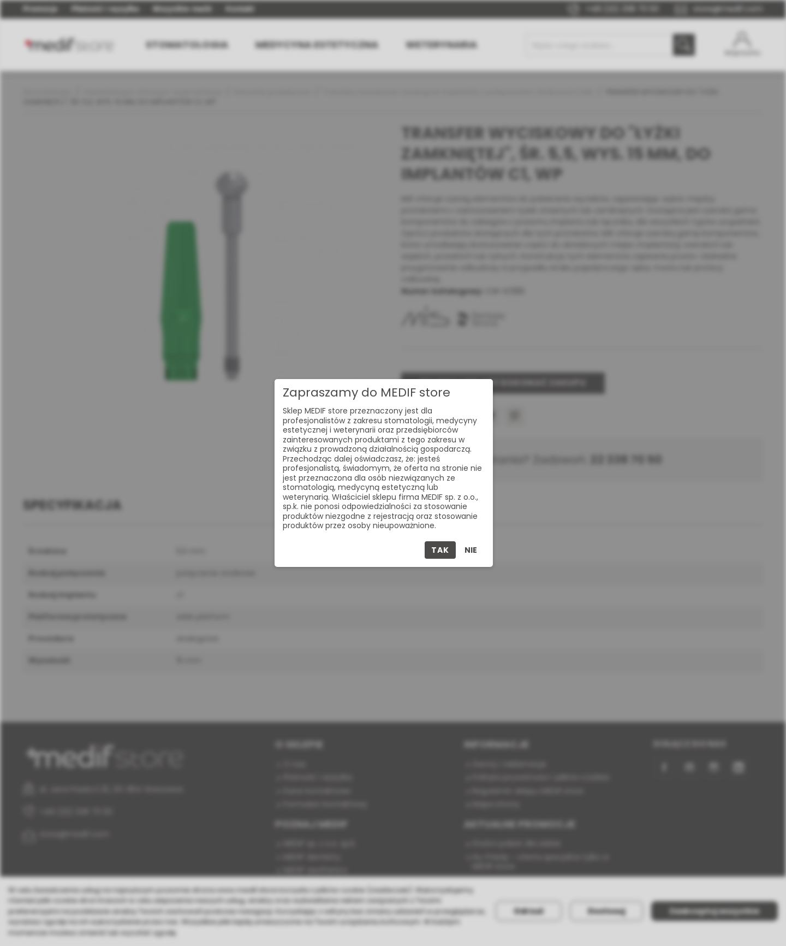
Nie (471, 550)
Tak (440, 550)
